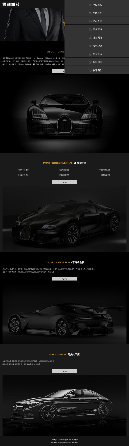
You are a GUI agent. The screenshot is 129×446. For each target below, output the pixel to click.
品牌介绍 (95, 13)
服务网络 (95, 37)
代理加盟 (95, 62)
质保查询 (95, 45)
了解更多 (64, 182)
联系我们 (95, 70)
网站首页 (95, 4)
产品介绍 (95, 21)
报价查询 (95, 29)
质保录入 (95, 54)
